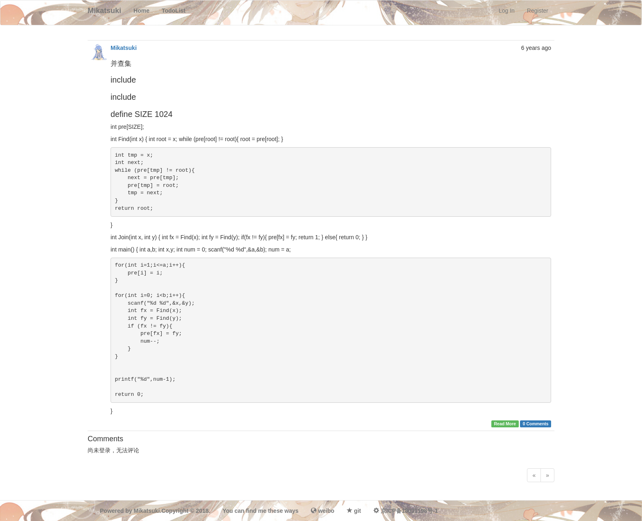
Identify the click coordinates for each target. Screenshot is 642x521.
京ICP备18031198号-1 (409, 511)
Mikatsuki (124, 48)
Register (537, 10)
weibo (326, 511)
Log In (507, 10)
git (357, 511)
